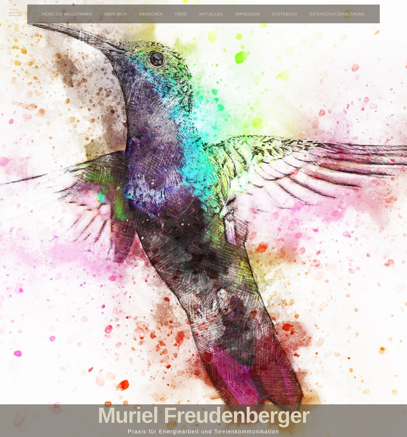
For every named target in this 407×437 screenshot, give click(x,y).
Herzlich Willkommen (67, 14)
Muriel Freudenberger (203, 415)
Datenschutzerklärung (337, 14)
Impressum (247, 14)
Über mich (115, 14)
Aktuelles (211, 14)
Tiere (181, 14)
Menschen (151, 14)
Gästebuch (284, 14)
